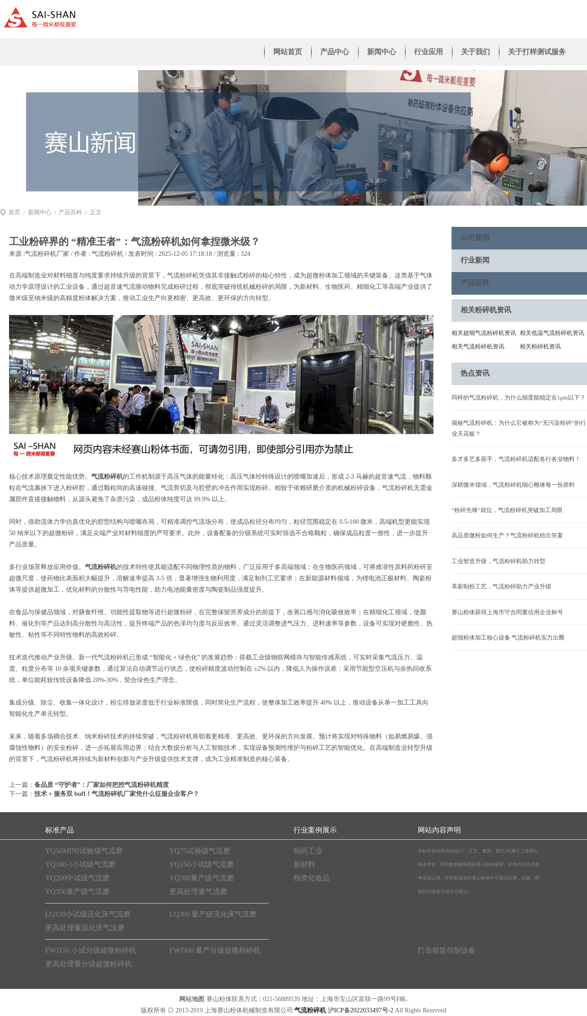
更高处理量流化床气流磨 (85, 927)
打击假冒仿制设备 (446, 950)
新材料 (304, 864)
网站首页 (287, 52)
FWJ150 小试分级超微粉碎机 (90, 950)
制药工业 (308, 851)
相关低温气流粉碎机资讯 (552, 332)
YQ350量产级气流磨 (77, 891)
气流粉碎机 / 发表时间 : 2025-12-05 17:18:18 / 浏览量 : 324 (171, 253)
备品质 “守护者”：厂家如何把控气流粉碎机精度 (101, 784)
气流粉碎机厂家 (47, 253)
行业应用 (428, 52)
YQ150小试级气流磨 (201, 864)
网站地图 (192, 999)
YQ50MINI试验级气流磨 (84, 851)
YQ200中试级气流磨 (77, 878)
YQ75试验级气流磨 (199, 851)
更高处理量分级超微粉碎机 (88, 964)
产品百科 (70, 212)
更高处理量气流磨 (198, 891)
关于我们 (475, 52)
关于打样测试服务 (537, 52)
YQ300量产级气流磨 (201, 878)
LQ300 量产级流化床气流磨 (212, 914)
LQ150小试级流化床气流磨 (87, 914)
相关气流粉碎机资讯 (478, 346)
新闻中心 (381, 52)
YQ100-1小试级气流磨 (80, 864)
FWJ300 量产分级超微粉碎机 (215, 950)
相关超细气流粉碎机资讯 (484, 332)
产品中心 (334, 52)
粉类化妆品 (312, 878)
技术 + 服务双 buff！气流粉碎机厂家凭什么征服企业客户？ (116, 793)
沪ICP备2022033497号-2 (360, 1010)
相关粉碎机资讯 (540, 346)
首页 (14, 212)
